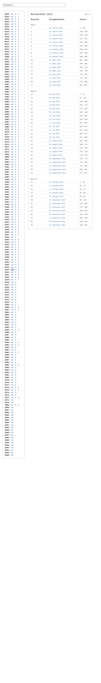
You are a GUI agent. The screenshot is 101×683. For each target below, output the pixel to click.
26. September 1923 (57, 169)
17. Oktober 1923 (56, 189)
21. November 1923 (57, 207)
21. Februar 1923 (56, 53)
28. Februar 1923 (56, 56)
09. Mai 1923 (54, 98)
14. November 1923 (57, 203)
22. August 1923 (55, 151)
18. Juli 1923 (54, 133)
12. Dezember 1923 (57, 218)
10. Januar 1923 (55, 31)
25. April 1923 (55, 85)
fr (15, 14)
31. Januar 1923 (55, 42)
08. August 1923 (55, 144)
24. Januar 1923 (55, 38)
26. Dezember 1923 (57, 225)
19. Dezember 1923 (57, 221)
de (12, 14)
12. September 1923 (57, 162)
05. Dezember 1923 (57, 214)
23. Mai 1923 (54, 105)
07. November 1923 (57, 200)
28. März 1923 (55, 71)
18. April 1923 (55, 81)
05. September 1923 (57, 159)
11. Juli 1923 (54, 130)
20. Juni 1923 (54, 119)
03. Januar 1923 (55, 28)
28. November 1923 (57, 211)
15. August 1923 (55, 148)
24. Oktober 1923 (56, 193)
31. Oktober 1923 (56, 196)
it (18, 14)
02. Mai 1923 (54, 94)
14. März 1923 (55, 64)
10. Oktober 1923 (56, 186)
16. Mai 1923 (54, 101)
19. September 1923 (57, 166)
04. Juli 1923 (54, 126)
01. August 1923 (55, 141)
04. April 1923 (55, 74)
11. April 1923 (55, 78)
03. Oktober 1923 (56, 182)
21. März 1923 (55, 67)
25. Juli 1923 (54, 137)
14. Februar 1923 (56, 49)
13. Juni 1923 (54, 116)
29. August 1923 (55, 155)
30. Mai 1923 (54, 108)
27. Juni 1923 (54, 123)
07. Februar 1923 (56, 46)
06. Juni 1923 (54, 112)
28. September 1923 (57, 173)
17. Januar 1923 (55, 35)
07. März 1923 (55, 60)
